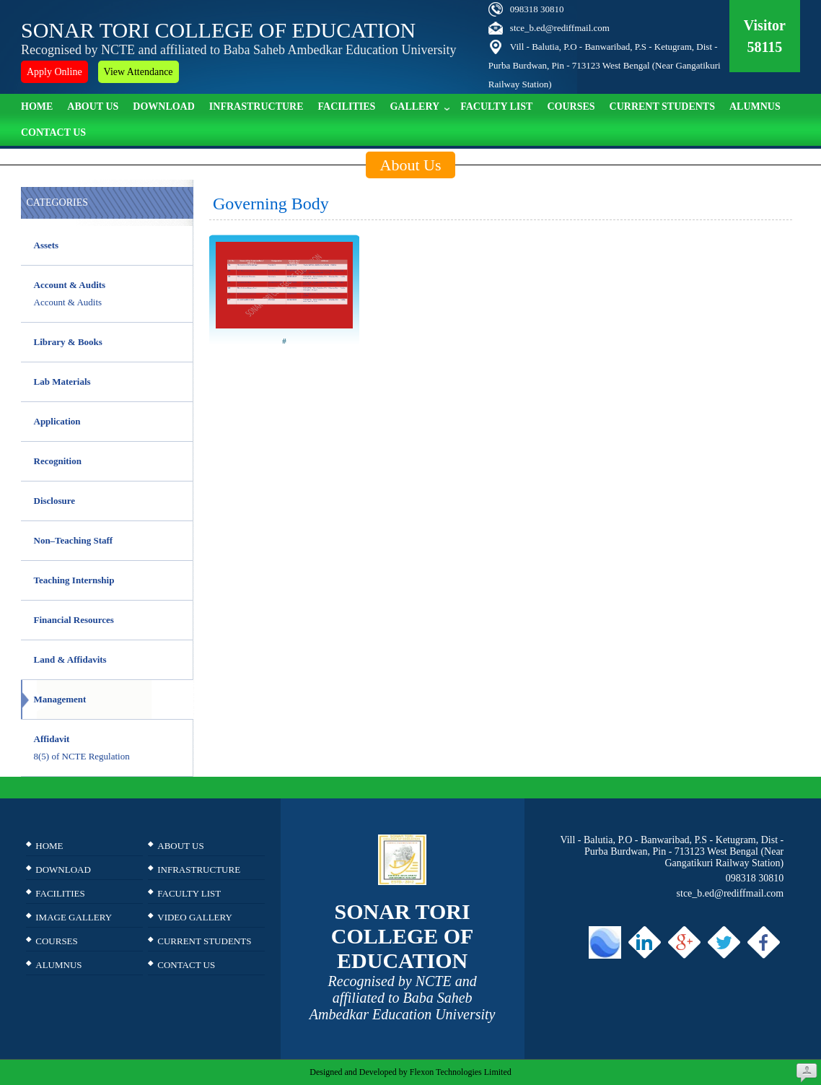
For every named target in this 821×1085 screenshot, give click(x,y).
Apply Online (54, 71)
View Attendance (138, 71)
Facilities (347, 106)
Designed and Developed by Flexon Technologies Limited (410, 1072)
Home (37, 106)
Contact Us (53, 132)
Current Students (662, 106)
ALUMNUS (755, 106)
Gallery (419, 105)
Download (164, 106)
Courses (570, 106)
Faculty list (496, 106)
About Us (92, 106)
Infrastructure (256, 106)
